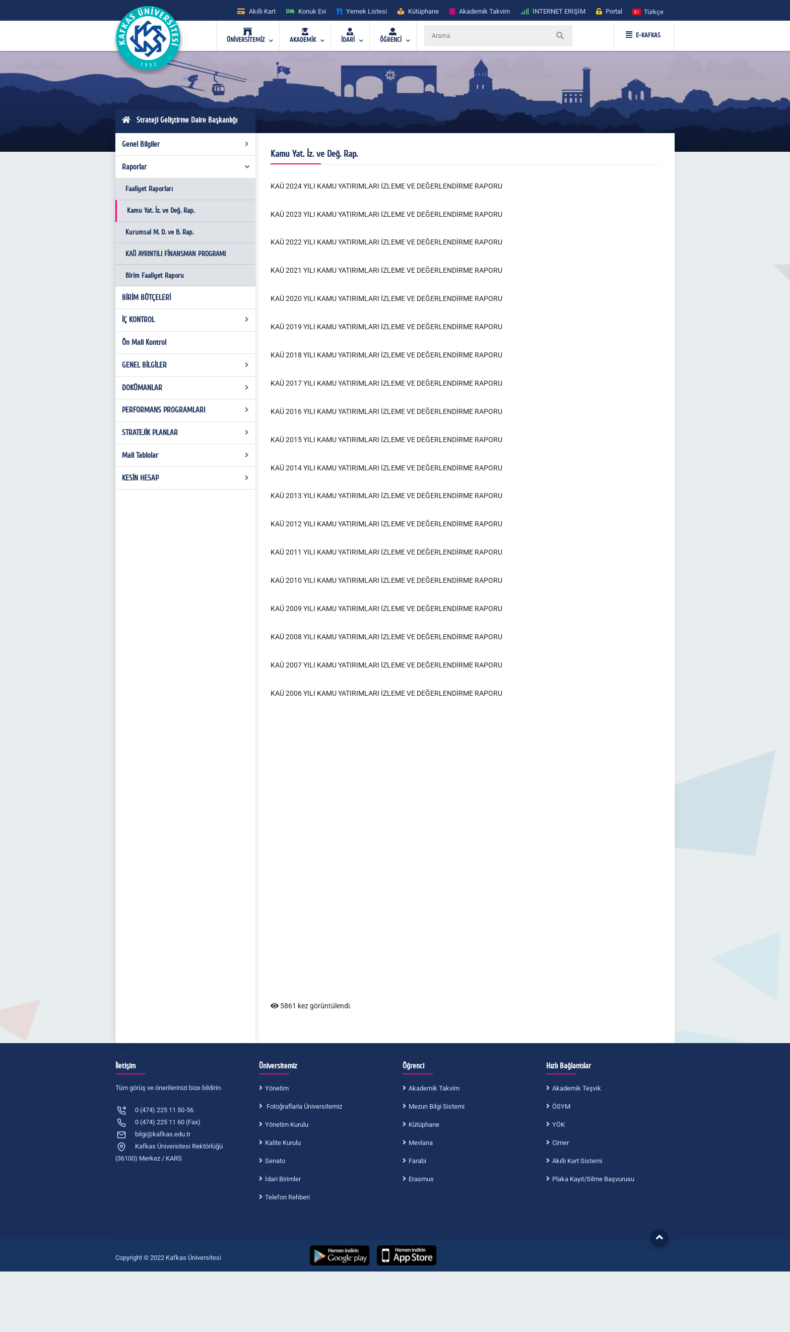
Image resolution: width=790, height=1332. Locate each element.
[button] (648, 11)
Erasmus (421, 1179)
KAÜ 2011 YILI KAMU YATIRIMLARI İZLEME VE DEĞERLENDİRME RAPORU (386, 552)
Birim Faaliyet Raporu (154, 275)
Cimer (560, 1142)
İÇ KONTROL (185, 319)
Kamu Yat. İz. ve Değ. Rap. (160, 210)
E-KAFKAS (643, 35)
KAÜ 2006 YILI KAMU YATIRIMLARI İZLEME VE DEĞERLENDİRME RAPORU (386, 693)
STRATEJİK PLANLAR (185, 432)
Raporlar (186, 166)
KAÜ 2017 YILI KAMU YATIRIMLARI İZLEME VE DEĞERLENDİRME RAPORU (386, 383)
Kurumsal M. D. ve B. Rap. (159, 232)
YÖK (558, 1124)
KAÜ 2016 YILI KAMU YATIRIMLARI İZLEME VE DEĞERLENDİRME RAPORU (386, 411)
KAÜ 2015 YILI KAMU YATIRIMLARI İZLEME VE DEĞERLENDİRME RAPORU (386, 440)
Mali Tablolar (185, 455)
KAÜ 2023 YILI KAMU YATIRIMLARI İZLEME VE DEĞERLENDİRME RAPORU (386, 214)
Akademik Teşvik (576, 1088)
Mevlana (421, 1142)
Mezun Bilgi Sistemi (437, 1106)
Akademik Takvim (434, 1088)
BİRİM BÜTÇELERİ (146, 297)
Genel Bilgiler (185, 144)
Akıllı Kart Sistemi (577, 1161)
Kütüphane (424, 1124)
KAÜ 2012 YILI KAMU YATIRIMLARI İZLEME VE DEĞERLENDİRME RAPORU (386, 524)
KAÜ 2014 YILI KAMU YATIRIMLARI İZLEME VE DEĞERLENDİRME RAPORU (386, 468)
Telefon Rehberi (287, 1197)
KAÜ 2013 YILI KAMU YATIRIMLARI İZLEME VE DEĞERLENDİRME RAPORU (386, 496)
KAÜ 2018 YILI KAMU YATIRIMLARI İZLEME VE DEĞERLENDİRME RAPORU (386, 355)
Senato (275, 1161)
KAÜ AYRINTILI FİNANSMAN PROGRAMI (175, 254)
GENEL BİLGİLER (185, 365)
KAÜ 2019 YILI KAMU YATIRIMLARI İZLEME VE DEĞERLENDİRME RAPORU (386, 327)
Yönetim (277, 1088)
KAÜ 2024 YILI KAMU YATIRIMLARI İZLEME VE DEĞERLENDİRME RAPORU (386, 186)
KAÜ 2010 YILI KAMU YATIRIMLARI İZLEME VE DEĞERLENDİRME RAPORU (386, 580)
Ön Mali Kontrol (144, 342)
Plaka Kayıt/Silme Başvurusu (593, 1179)
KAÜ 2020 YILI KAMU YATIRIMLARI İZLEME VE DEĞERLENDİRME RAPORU (386, 298)
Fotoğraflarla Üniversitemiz (303, 1106)
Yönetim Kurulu (286, 1124)
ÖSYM (561, 1106)
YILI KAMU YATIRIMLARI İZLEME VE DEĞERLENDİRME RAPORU (402, 637)
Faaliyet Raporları (149, 189)
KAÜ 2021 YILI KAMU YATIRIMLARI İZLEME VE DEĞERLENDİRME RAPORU (386, 270)
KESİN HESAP (185, 477)
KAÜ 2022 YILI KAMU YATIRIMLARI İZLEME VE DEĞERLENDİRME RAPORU (386, 242)
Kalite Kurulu (283, 1142)
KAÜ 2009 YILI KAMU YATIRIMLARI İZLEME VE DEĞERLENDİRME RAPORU (386, 608)
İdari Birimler (283, 1179)
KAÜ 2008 (286, 637)
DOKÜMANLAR (185, 387)
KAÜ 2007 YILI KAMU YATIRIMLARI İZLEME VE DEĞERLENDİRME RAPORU (386, 665)
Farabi (417, 1161)
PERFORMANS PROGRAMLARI (185, 409)
